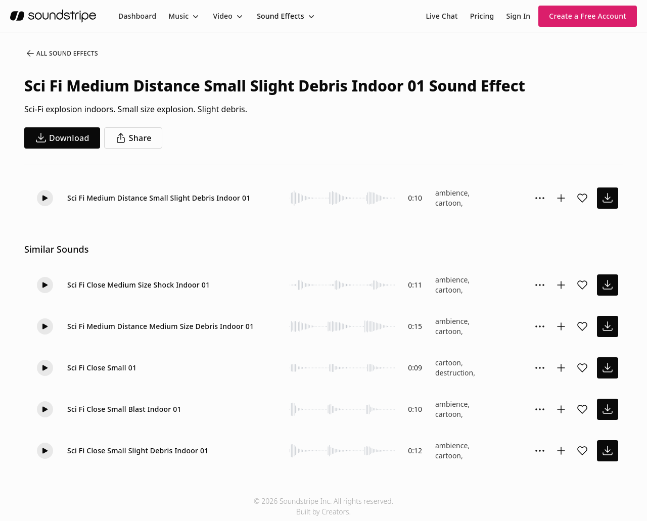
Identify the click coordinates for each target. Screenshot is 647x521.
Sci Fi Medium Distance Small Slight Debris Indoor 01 (158, 198)
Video (223, 16)
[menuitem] (137, 16)
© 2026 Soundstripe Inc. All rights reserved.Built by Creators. (323, 506)
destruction (454, 372)
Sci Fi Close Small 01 (101, 367)
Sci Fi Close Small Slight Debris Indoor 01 (137, 450)
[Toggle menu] (195, 16)
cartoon (448, 203)
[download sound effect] (607, 198)
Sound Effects (280, 16)
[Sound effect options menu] (539, 198)
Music (178, 16)
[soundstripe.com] (53, 16)
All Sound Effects (61, 54)
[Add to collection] (561, 198)
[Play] (45, 198)
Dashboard (137, 16)
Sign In (518, 16)
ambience (451, 193)
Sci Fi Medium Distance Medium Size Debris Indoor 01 (160, 326)
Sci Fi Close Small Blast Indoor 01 (124, 409)
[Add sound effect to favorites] (582, 198)
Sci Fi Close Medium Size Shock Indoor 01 (138, 285)
